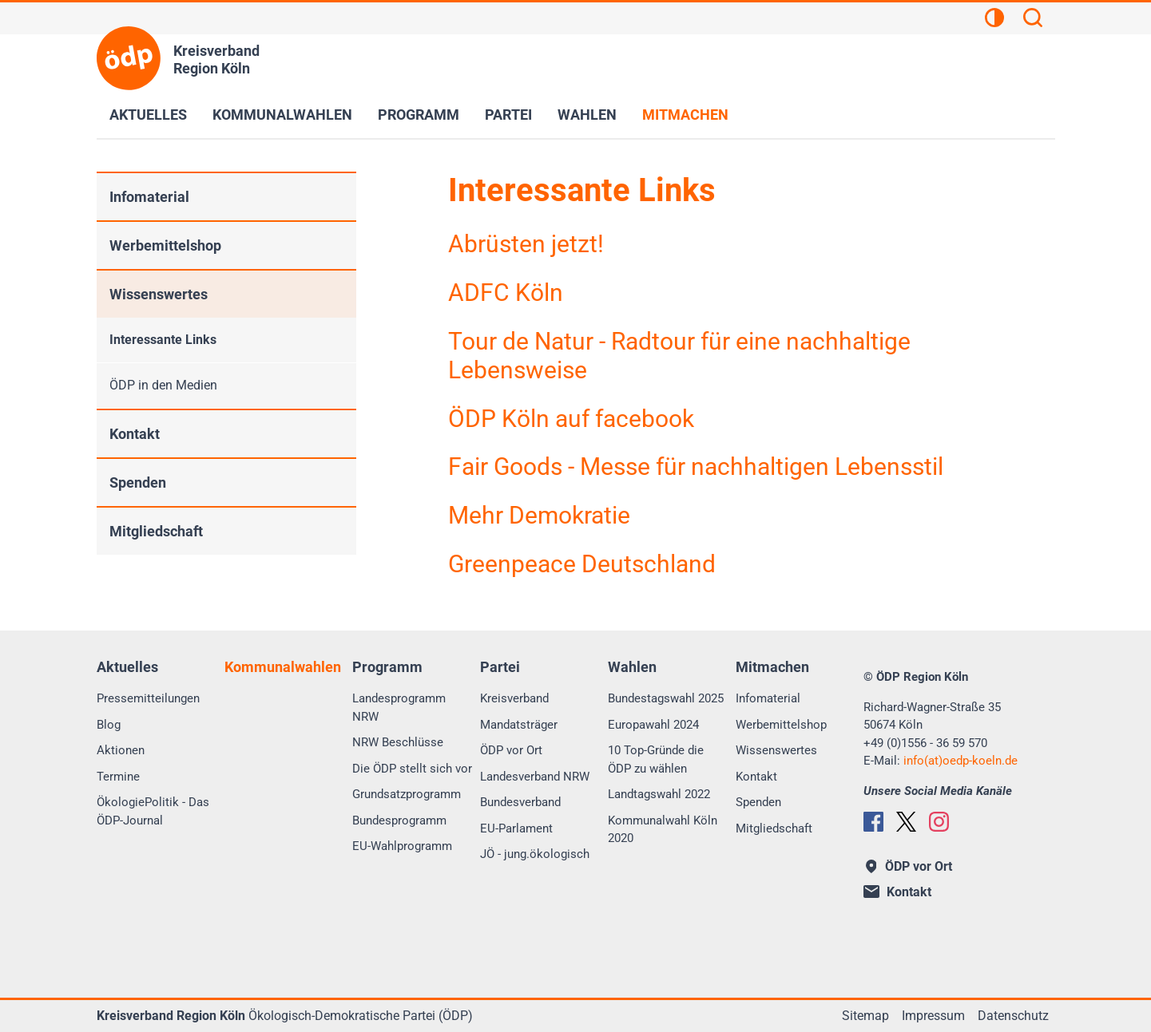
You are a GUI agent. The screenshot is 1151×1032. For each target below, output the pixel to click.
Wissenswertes (158, 294)
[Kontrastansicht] (994, 20)
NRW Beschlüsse (397, 742)
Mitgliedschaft (156, 531)
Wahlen (587, 114)
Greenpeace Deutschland (582, 564)
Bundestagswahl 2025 (666, 698)
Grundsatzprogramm (406, 794)
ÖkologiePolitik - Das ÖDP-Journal (153, 811)
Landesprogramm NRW (399, 707)
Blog (109, 725)
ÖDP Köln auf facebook (571, 419)
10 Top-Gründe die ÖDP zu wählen (656, 759)
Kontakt (134, 433)
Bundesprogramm (399, 820)
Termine (118, 776)
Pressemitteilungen (148, 698)
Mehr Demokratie (539, 515)
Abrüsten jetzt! (526, 244)
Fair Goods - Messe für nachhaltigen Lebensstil (695, 466)
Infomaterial (149, 196)
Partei (508, 114)
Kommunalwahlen (282, 114)
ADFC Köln (505, 292)
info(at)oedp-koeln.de (960, 760)
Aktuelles (148, 114)
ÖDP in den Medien (163, 385)
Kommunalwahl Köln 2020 (662, 829)
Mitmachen (685, 114)
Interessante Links (162, 339)
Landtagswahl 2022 (659, 794)
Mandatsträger (519, 725)
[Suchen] (1033, 20)
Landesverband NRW (534, 776)
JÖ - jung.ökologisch (534, 854)
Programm (418, 114)
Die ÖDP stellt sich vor (412, 768)
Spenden (137, 482)
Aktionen (121, 750)
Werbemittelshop (165, 245)
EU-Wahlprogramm (402, 846)
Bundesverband (520, 802)
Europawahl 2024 (653, 725)
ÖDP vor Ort (511, 750)
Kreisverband (514, 698)
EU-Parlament (516, 828)
